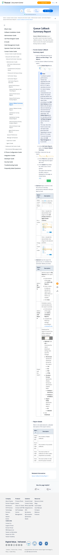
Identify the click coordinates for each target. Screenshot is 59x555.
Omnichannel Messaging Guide (13, 149)
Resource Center (39, 501)
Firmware (37, 510)
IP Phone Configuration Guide (13, 152)
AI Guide (6, 42)
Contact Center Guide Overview (13, 54)
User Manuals (38, 508)
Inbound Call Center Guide (24, 17)
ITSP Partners (9, 508)
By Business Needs (28, 518)
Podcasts (37, 514)
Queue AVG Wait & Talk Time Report (15, 90)
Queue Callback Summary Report (25, 19)
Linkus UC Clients (19, 505)
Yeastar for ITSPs (10, 534)
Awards (7, 516)
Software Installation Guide (12, 32)
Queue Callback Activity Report (40, 476)
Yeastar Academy (10, 536)
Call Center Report (46, 17)
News (7, 514)
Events (7, 519)
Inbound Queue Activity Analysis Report (15, 122)
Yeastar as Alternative (11, 532)
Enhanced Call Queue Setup (15, 73)
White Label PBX (29, 505)
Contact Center (29, 503)
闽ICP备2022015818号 (32, 551)
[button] (3, 29)
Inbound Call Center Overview (13, 59)
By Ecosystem (28, 514)
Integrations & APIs (28, 509)
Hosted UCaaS (28, 501)
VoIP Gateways (19, 510)
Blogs (36, 503)
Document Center (17, 3)
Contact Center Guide (12, 17)
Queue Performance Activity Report (14, 98)
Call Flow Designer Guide (11, 38)
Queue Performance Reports (9, 19)
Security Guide (8, 162)
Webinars (37, 512)
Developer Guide (9, 159)
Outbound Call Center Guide (12, 146)
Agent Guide (10, 143)
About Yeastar (9, 501)
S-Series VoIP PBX (19, 508)
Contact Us (8, 523)
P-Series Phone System (19, 502)
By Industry (28, 512)
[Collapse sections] (55, 18)
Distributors (9, 505)
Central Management (18, 513)
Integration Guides (9, 155)
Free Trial (44, 3)
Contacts (8, 549)
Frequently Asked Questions (12, 168)
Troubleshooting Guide (11, 165)
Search (48, 11)
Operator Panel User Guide (12, 48)
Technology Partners (9, 511)
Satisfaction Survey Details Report (14, 117)
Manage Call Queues (12, 137)
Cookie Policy (12, 551)
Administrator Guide (36, 17)
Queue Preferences (12, 135)
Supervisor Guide (11, 140)
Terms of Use (14, 549)
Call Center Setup (12, 76)
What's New (7, 29)
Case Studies (38, 505)
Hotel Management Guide (11, 45)
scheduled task (48, 326)
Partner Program (10, 503)
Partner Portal (9, 528)
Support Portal (9, 525)
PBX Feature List (10, 530)
